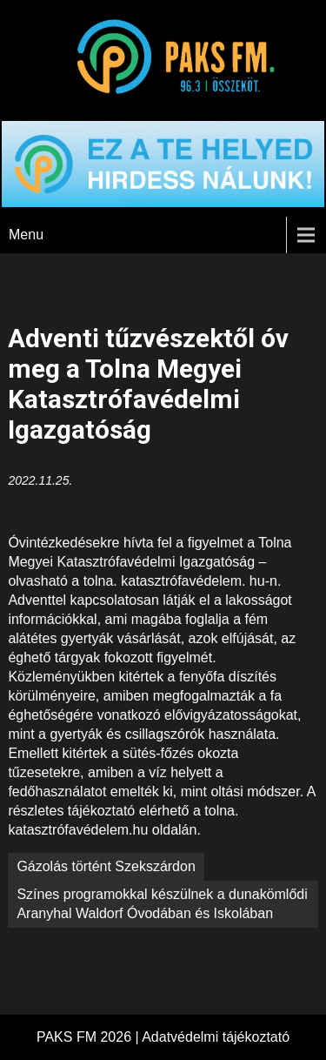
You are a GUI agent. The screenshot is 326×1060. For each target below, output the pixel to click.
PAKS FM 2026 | (89, 1037)
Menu (26, 234)
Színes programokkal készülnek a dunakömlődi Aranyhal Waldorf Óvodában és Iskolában (162, 904)
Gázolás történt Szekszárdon (106, 866)
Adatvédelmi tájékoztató (215, 1037)
